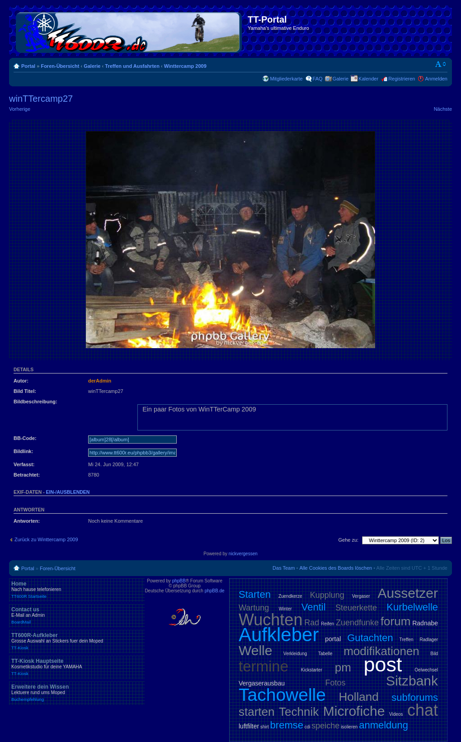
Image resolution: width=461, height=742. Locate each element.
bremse (286, 725)
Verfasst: (24, 464)
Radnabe (425, 623)
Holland (359, 697)
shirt (264, 726)
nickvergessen (243, 553)
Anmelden (436, 78)
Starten (255, 594)
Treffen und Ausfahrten (132, 66)
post (383, 664)
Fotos (335, 682)
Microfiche (354, 711)
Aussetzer (408, 593)
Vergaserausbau (262, 683)
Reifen (327, 623)
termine (263, 666)
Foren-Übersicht (60, 66)
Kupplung (327, 595)
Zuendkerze (290, 596)
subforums (414, 697)
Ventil (313, 607)
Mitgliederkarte (286, 78)
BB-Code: (25, 438)
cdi (307, 726)
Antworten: (27, 521)
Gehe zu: (348, 540)
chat (422, 710)
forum (395, 621)
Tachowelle (282, 694)
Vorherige (19, 109)
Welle (255, 650)
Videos (396, 714)
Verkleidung (295, 653)
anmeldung (383, 725)
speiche (325, 725)
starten (257, 711)
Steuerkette (356, 607)
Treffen (406, 639)
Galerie (92, 66)
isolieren (349, 726)
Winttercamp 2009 (185, 66)
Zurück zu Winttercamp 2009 (46, 539)
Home (76, 590)
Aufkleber (279, 634)
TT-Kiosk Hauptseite (76, 667)
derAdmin (99, 380)
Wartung (254, 607)
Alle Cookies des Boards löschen (335, 568)
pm (343, 667)
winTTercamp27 (41, 99)
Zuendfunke (357, 622)
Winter (285, 608)
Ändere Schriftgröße (440, 64)
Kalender (368, 78)
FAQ (318, 78)
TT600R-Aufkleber (76, 641)
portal (333, 639)
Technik (299, 711)
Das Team (284, 568)
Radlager (428, 639)
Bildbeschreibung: (35, 401)
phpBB (179, 580)
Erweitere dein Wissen (76, 693)
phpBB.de (215, 590)
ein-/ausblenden (68, 492)
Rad (311, 622)
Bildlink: (23, 451)
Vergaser (361, 596)
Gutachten (370, 637)
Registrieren (401, 78)
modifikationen (381, 651)
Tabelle (325, 653)
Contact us (76, 615)
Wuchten (270, 619)
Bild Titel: (25, 391)
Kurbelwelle (412, 607)
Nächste (443, 109)
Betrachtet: (27, 474)
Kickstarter (311, 669)
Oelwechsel (426, 669)
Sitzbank (412, 680)
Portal (28, 66)
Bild (434, 653)
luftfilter (249, 726)
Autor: (21, 380)
